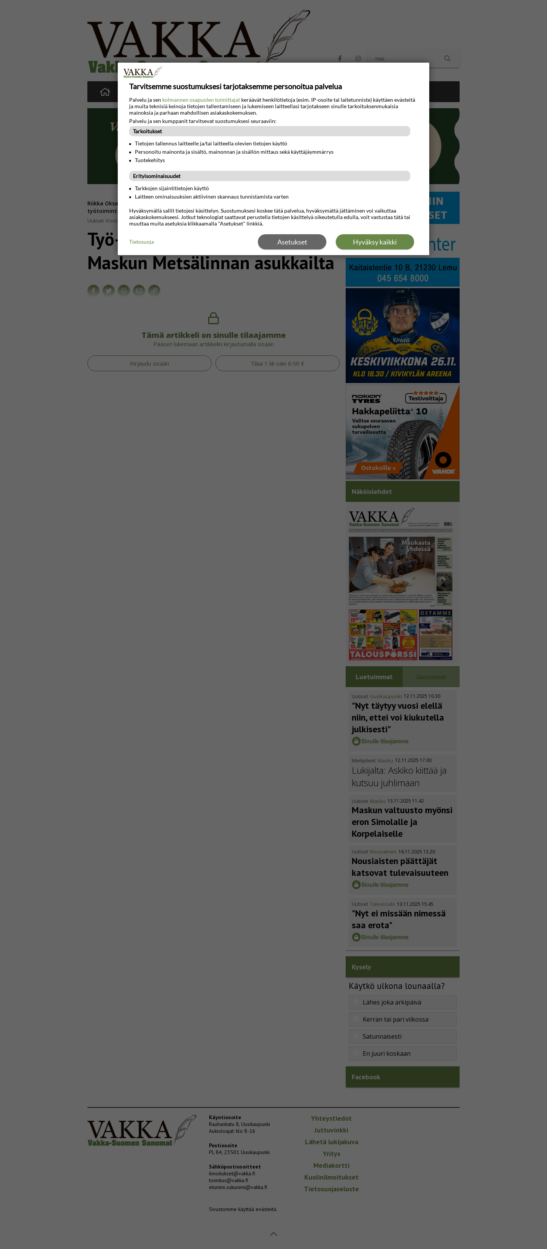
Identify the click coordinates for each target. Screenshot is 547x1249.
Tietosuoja (141, 241)
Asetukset (292, 242)
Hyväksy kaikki (375, 242)
